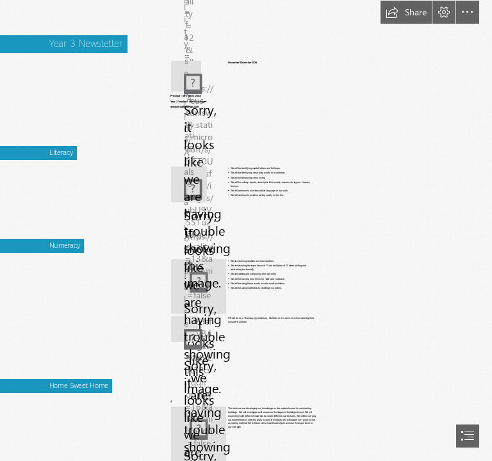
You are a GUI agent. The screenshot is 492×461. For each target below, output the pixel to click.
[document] (246, 230)
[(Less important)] (186, 76)
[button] (406, 12)
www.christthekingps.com (184, 107)
